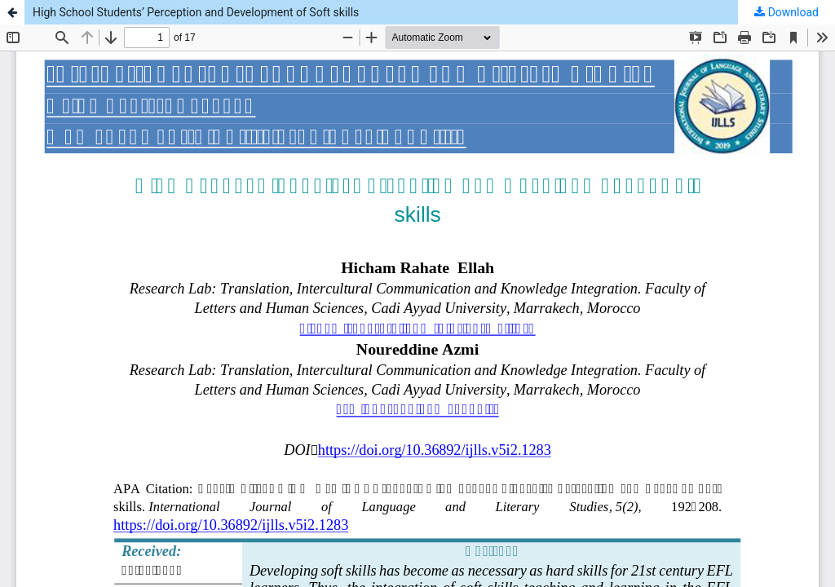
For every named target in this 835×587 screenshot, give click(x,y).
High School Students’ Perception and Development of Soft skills (196, 12)
